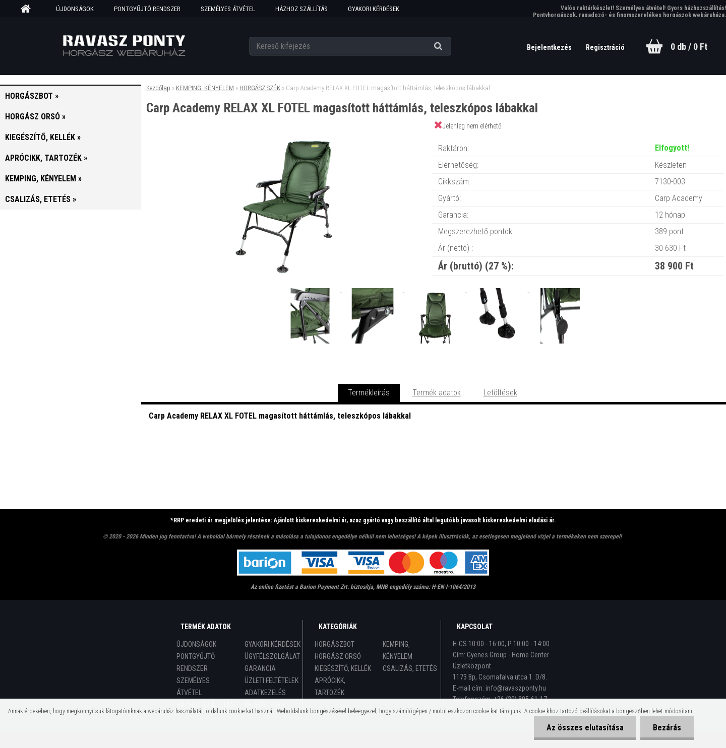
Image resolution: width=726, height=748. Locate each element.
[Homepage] (29, 9)
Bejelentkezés (550, 47)
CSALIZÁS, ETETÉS (410, 668)
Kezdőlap (158, 88)
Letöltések (500, 392)
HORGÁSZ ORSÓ (338, 656)
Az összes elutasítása (585, 727)
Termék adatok (436, 392)
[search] (450, 46)
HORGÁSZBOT (334, 644)
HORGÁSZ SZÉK (259, 88)
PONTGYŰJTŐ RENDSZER (147, 9)
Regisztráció (605, 47)
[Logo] (123, 46)
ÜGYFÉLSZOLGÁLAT (272, 656)
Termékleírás (369, 392)
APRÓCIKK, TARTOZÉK (330, 686)
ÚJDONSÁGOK (75, 9)
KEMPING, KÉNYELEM (205, 88)
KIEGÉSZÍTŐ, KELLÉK (343, 668)
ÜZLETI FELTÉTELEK (271, 680)
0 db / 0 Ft (689, 46)
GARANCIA (260, 668)
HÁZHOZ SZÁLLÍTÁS (301, 9)
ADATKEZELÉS (265, 693)
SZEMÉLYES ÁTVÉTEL (228, 9)
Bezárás (667, 727)
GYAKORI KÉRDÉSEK (373, 9)
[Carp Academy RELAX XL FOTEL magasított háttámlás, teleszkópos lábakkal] (286, 138)
